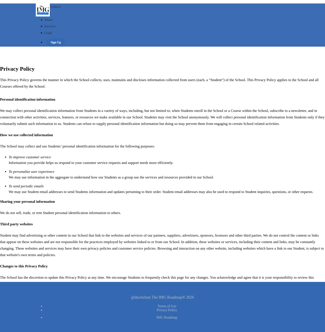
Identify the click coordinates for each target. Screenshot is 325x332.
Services (50, 26)
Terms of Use (167, 306)
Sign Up (56, 42)
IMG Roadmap (166, 317)
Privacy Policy (167, 310)
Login (48, 32)
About (48, 19)
